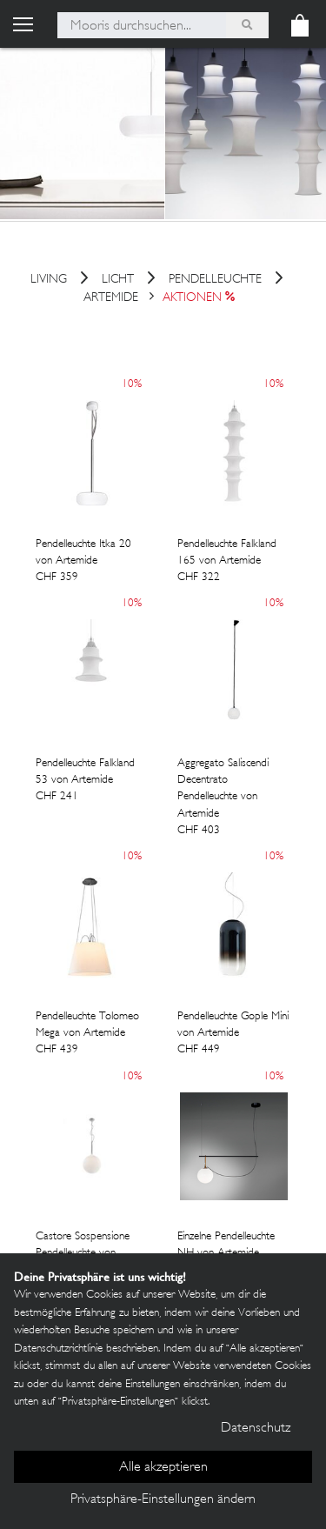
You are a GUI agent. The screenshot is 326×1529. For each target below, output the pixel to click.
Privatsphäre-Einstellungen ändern (163, 1499)
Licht (118, 280)
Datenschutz (255, 1428)
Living (48, 280)
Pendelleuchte (215, 280)
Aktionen (192, 298)
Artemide (110, 298)
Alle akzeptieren (163, 1467)
